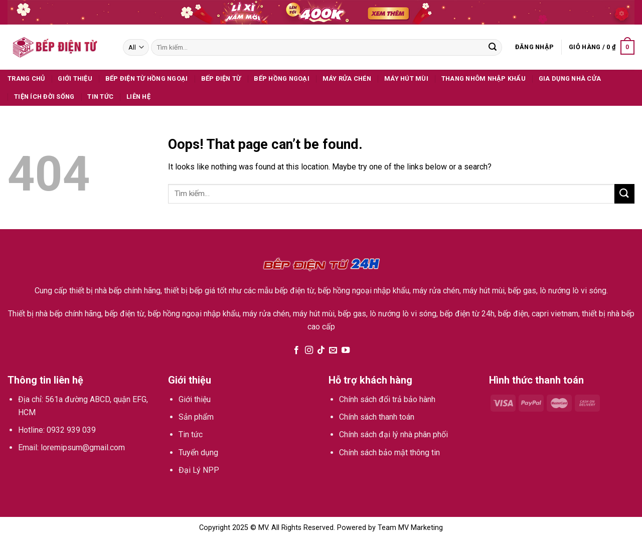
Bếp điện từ (221, 78)
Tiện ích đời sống (44, 96)
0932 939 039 (71, 430)
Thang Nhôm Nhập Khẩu (483, 78)
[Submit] (492, 47)
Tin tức (100, 96)
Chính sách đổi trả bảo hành (387, 399)
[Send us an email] (333, 350)
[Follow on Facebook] (296, 350)
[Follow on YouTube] (346, 350)
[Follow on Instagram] (308, 350)
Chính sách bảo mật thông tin (389, 452)
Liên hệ (138, 96)
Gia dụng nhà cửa (570, 78)
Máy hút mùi (406, 78)
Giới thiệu (75, 78)
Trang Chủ (26, 78)
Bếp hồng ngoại (281, 78)
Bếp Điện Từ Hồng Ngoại (146, 78)
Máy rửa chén (347, 78)
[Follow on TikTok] (321, 350)
